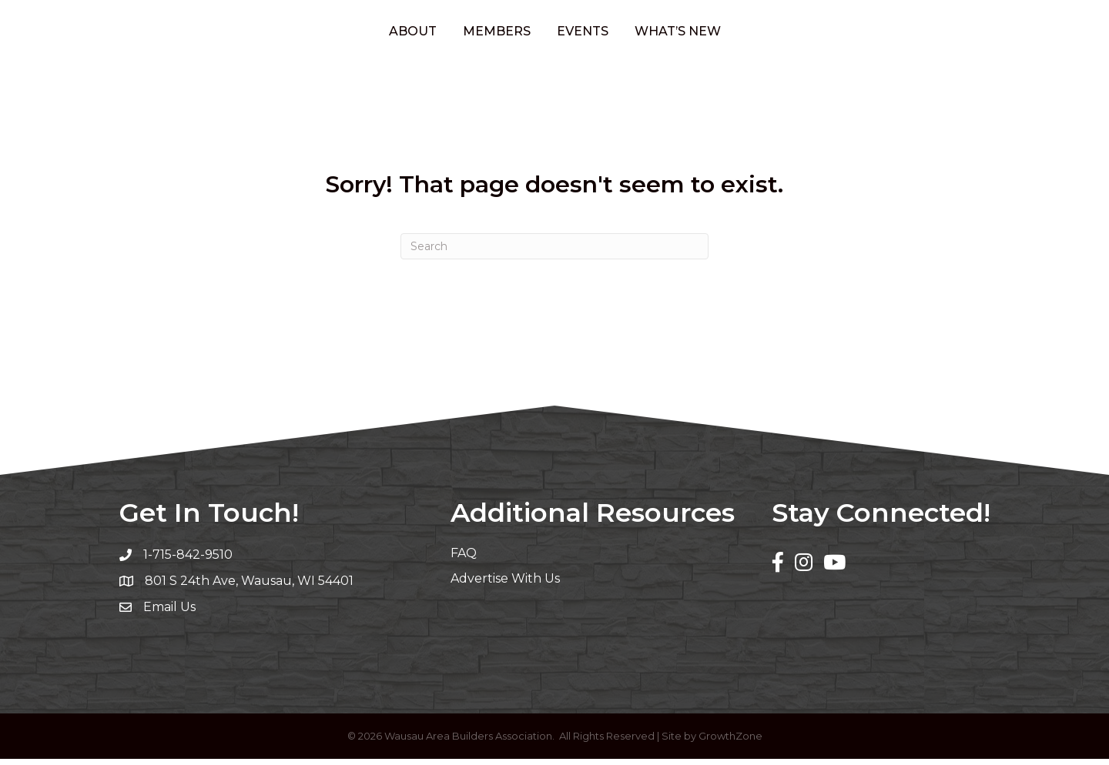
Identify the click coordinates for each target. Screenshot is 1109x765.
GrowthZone (730, 742)
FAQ (464, 558)
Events (646, 33)
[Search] (554, 252)
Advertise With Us (505, 583)
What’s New (741, 33)
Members (433, 33)
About (350, 33)
